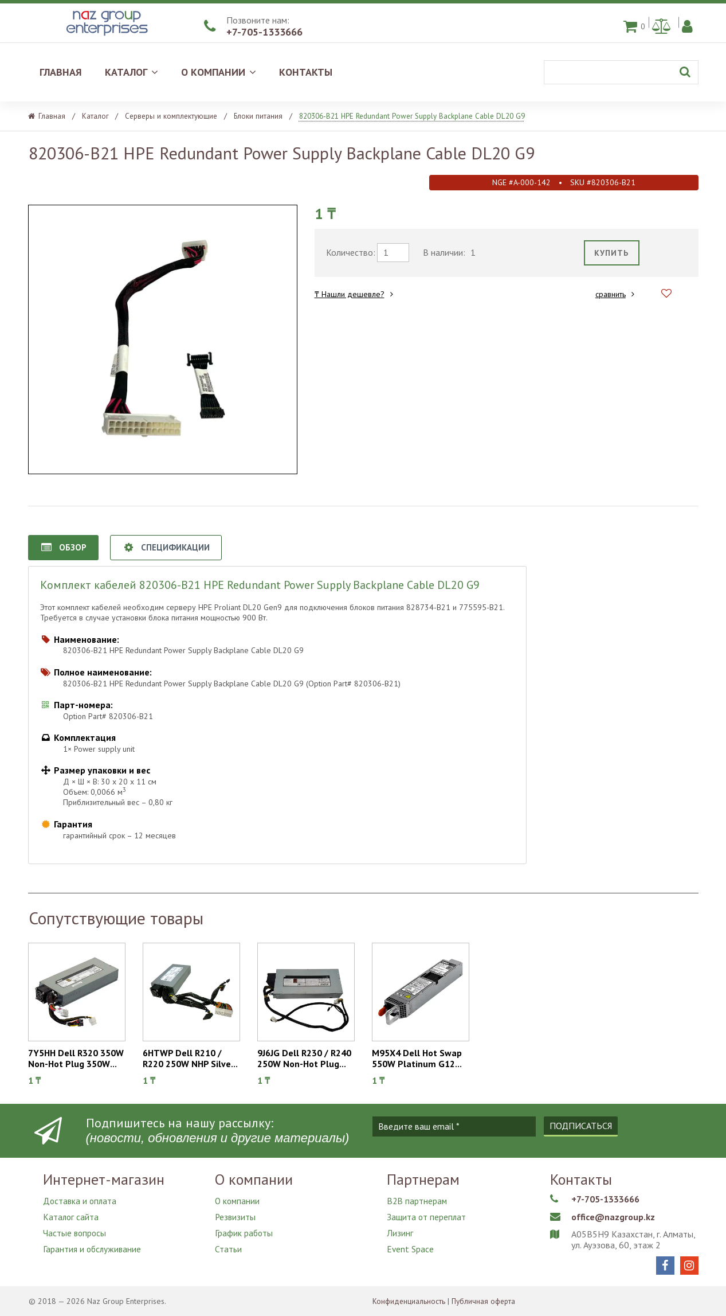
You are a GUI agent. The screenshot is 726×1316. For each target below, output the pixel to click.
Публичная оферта (487, 1301)
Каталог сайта (71, 1213)
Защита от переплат (427, 1213)
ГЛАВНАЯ (61, 72)
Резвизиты (236, 1213)
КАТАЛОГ (131, 72)
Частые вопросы (75, 1227)
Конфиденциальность (410, 1301)
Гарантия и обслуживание (93, 1241)
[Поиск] (621, 72)
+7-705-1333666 (264, 31)
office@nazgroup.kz (617, 1216)
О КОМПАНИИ (218, 72)
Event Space (410, 1241)
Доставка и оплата (81, 1199)
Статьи (228, 1241)
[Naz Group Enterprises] (105, 36)
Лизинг (400, 1227)
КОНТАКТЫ (305, 72)
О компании (238, 1199)
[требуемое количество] (393, 252)
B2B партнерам (417, 1199)
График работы (244, 1227)
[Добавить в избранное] (666, 293)
